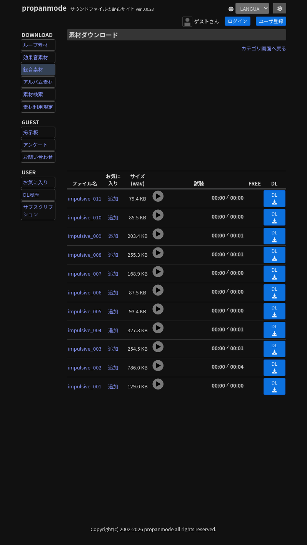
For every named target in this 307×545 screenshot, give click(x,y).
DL (274, 198)
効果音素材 (35, 57)
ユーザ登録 (271, 21)
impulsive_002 (84, 367)
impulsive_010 (84, 217)
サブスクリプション (38, 210)
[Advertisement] (176, 109)
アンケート (35, 144)
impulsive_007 (84, 273)
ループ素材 (35, 44)
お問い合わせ (38, 156)
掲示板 (30, 132)
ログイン (237, 21)
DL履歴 (31, 194)
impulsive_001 (84, 386)
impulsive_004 (84, 330)
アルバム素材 (38, 81)
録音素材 (33, 69)
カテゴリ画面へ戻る (263, 48)
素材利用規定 (38, 106)
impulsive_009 (84, 235)
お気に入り (35, 182)
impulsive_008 (84, 254)
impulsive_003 (84, 348)
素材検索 (33, 94)
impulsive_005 (84, 311)
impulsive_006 (84, 292)
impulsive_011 (84, 198)
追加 (113, 198)
